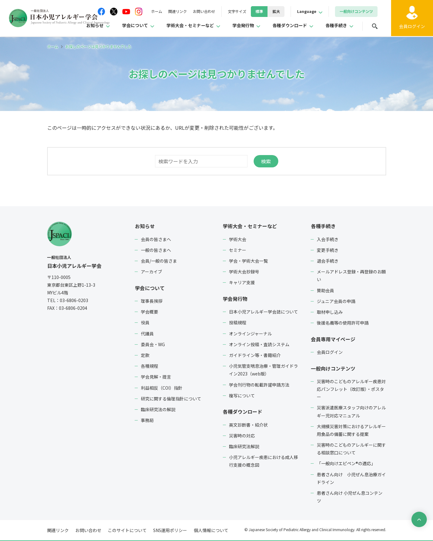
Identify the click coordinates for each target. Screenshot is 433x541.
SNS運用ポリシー (169, 529)
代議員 (147, 333)
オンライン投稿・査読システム (259, 344)
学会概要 (149, 311)
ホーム (135, 11)
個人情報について (209, 529)
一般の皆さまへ (156, 250)
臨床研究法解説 (244, 445)
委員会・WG (153, 344)
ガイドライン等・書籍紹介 (255, 354)
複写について (242, 395)
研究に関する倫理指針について (171, 398)
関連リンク (158, 11)
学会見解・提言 (156, 376)
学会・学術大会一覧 (248, 260)
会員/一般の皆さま (159, 260)
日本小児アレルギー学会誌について (263, 311)
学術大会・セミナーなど (176, 26)
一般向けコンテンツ (333, 367)
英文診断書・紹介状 (248, 424)
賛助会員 (325, 290)
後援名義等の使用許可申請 (343, 322)
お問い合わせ (188, 11)
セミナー (237, 250)
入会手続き (327, 239)
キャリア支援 (242, 282)
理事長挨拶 (151, 300)
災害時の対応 (242, 435)
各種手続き (334, 26)
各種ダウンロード (284, 26)
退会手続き (327, 260)
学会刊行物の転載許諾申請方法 (259, 384)
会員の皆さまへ (156, 239)
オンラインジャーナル (250, 333)
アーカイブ (151, 271)
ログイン (411, 27)
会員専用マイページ (333, 338)
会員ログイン (330, 351)
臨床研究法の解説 (158, 409)
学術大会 (237, 239)
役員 (145, 322)
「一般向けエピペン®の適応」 (346, 463)
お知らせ (72, 26)
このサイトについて (126, 529)
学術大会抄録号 (244, 271)
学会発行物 (233, 26)
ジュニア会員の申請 (336, 301)
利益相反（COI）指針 (161, 387)
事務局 (147, 419)
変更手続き (327, 250)
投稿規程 (237, 322)
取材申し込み (330, 312)
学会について (115, 26)
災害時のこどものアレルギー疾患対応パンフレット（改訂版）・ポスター (351, 388)
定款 (145, 354)
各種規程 (149, 365)
